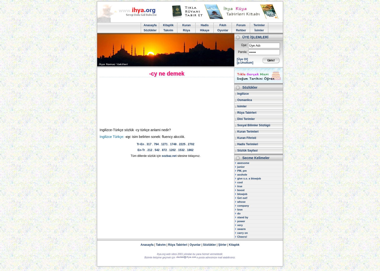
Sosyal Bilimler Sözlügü (253, 125)
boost (241, 190)
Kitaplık (234, 244)
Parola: (242, 52)
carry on (242, 232)
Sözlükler (150, 30)
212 (149, 150)
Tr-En (140, 144)
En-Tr (141, 150)
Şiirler (222, 244)
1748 (173, 144)
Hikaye (204, 30)
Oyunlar (222, 30)
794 (156, 144)
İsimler (259, 30)
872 (164, 150)
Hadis (205, 25)
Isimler (242, 106)
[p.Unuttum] (245, 62)
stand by (242, 217)
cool (240, 182)
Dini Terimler (246, 119)
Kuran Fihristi (246, 138)
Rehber (241, 30)
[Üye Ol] (242, 59)
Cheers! (242, 236)
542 (157, 150)
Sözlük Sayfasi (247, 150)
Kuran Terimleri (248, 131)
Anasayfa (150, 25)
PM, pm (242, 170)
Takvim (168, 30)
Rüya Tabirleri (246, 112)
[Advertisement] (141, 102)
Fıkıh (222, 25)
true (239, 186)
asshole (242, 174)
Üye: (244, 45)
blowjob (242, 194)
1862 (190, 150)
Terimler (259, 25)
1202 (172, 150)
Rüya (186, 30)
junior (241, 166)
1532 (181, 150)
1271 (164, 144)
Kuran (186, 25)
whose (241, 201)
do (238, 213)
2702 (191, 144)
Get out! (242, 197)
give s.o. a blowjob (249, 178)
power (241, 221)
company (243, 205)
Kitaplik (168, 25)
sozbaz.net (169, 156)
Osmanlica (244, 100)
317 (149, 144)
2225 (182, 144)
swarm (241, 229)
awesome (243, 162)
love (240, 209)
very (240, 225)
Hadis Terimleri (247, 144)
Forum (241, 25)
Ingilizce (243, 93)
